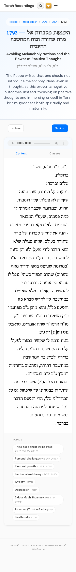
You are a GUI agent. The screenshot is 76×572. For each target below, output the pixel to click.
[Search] (40, 5)
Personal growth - (33, 466)
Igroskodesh (29, 22)
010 (54, 22)
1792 (64, 22)
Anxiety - (24, 482)
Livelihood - (26, 517)
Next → (60, 128)
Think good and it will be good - (35, 448)
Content (21, 153)
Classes (54, 153)
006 (45, 22)
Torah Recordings (19, 5)
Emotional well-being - (36, 474)
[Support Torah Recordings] (48, 6)
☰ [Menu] (56, 5)
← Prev (16, 128)
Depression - (26, 490)
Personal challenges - (36, 458)
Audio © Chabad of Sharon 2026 (29, 545)
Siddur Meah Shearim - (35, 499)
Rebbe (14, 22)
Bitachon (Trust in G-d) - (34, 509)
